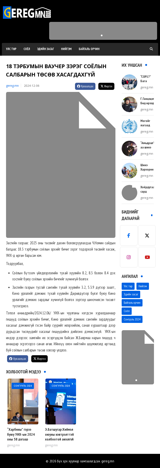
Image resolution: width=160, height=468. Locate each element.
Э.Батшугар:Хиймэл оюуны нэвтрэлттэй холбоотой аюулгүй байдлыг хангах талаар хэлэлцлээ (59, 439)
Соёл (27, 49)
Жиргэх (106, 86)
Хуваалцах (85, 86)
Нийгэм (66, 49)
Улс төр (11, 49)
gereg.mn (12, 86)
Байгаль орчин (89, 49)
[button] (101, 35)
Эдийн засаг (45, 49)
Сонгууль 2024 (132, 319)
